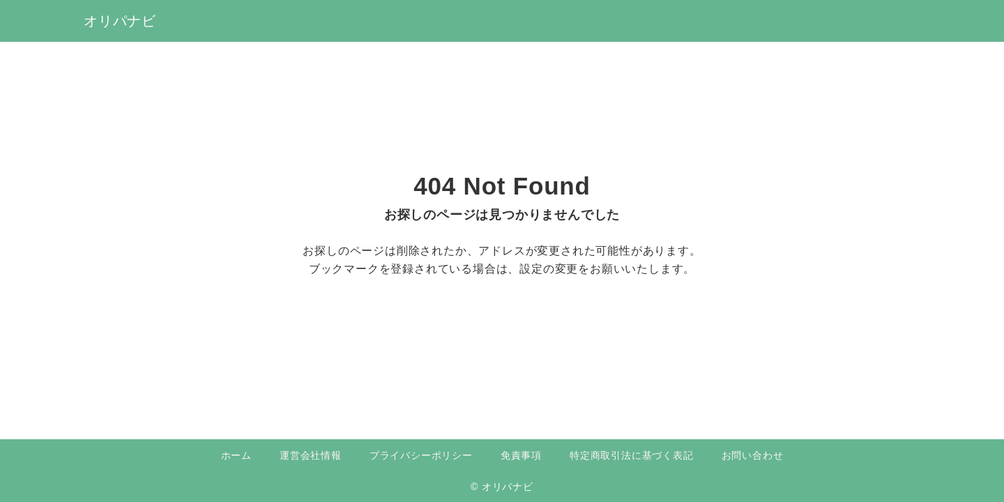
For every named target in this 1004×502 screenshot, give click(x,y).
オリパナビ (120, 21)
